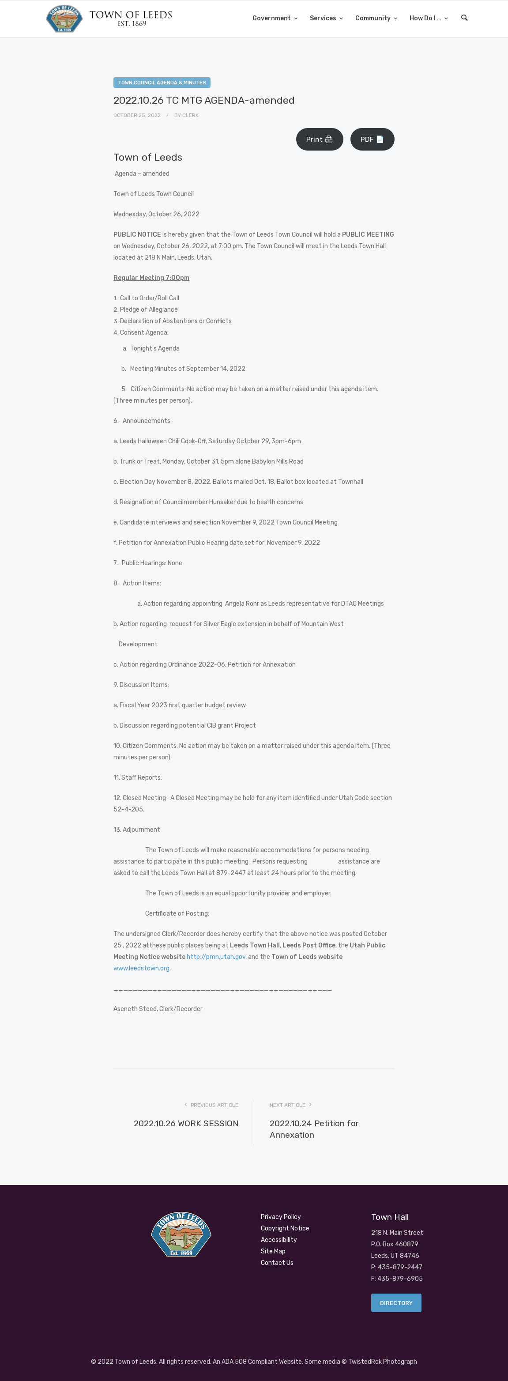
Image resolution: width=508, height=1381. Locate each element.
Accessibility (279, 1240)
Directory (396, 1303)
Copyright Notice (285, 1228)
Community (373, 18)
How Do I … (426, 18)
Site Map (273, 1251)
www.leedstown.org (141, 968)
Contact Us (277, 1263)
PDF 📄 (372, 139)
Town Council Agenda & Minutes (162, 83)
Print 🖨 (319, 139)
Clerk (190, 115)
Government (272, 18)
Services (324, 18)
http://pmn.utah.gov (216, 957)
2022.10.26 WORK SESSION (186, 1123)
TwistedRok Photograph (382, 1362)
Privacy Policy (281, 1217)
